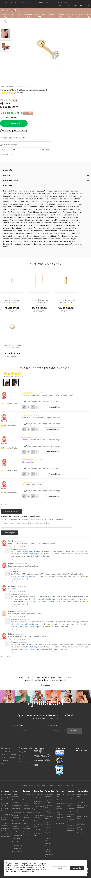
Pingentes (51, 16)
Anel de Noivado (17, 835)
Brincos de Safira (28, 812)
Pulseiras (60, 17)
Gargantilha (37, 830)
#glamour (46, 680)
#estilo (63, 680)
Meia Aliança (16, 832)
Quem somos (5, 751)
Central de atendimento (23, 752)
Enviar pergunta (10, 533)
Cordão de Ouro (38, 798)
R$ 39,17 (13, 106)
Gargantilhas (39, 16)
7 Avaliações (20, 93)
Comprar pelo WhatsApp (15, 130)
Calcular (45, 150)
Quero (74, 731)
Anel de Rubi (16, 809)
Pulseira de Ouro (61, 803)
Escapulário (80, 833)
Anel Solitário (16, 838)
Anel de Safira (16, 812)
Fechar (59, 868)
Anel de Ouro (16, 842)
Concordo (77, 868)
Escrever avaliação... (11, 511)
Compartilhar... (54, 407)
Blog (2, 763)
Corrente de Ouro (39, 806)
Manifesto (4, 760)
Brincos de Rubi (28, 809)
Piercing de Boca (71, 825)
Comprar (14, 123)
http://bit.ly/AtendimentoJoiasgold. (26, 554)
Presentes (79, 16)
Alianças (5, 17)
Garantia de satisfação (8, 757)
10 (2, 106)
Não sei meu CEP (6, 154)
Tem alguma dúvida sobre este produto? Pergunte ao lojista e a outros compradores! (32, 519)
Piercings (69, 17)
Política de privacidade (8, 754)
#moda (55, 680)
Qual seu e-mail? (52, 725)
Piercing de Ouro (71, 794)
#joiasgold (29, 680)
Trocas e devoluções (25, 762)
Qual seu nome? (18, 725)
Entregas (22, 756)
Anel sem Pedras (17, 852)
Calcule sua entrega (8, 145)
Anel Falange (16, 848)
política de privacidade (34, 869)
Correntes (29, 16)
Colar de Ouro (38, 794)
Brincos (20, 17)
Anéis (13, 17)
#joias (38, 680)
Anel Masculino (17, 845)
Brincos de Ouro (28, 794)
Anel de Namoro (17, 805)
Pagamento (23, 759)
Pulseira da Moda (61, 800)
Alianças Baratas (6, 794)
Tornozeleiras (60, 823)
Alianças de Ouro (6, 814)
